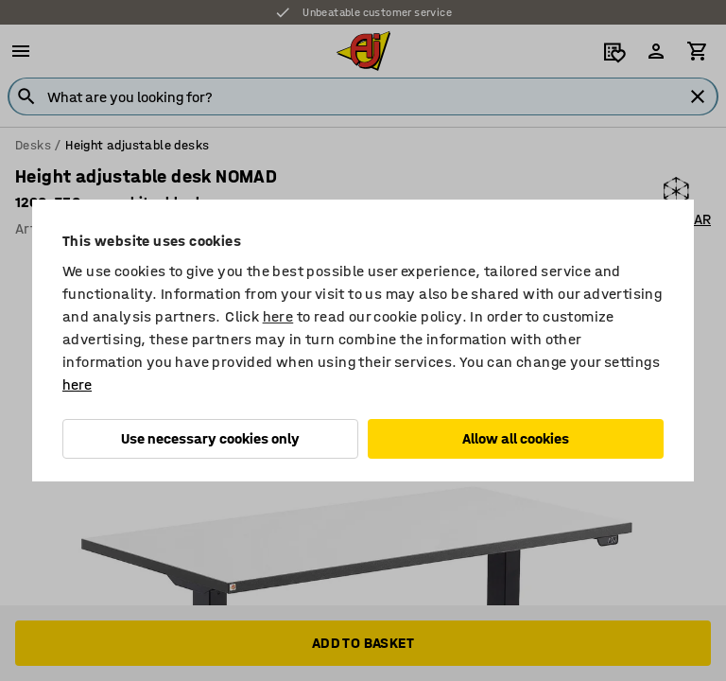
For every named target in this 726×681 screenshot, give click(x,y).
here (278, 316)
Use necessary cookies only (210, 438)
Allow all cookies (515, 438)
